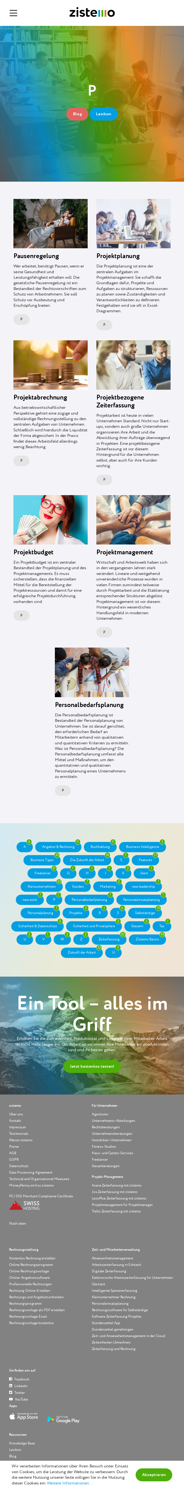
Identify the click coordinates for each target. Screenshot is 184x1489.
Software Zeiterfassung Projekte (116, 1316)
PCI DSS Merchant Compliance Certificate (41, 1196)
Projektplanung (118, 256)
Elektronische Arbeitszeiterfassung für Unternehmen (132, 1278)
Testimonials (19, 1134)
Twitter (17, 1393)
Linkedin (18, 1386)
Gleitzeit (98, 1284)
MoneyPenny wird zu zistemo (31, 1185)
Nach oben (17, 1223)
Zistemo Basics (150, 937)
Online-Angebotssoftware (29, 1278)
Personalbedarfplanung (92, 898)
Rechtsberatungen (106, 1127)
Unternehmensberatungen (112, 1134)
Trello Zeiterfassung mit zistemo (116, 1211)
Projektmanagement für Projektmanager (122, 1205)
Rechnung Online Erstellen (29, 1290)
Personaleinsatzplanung (144, 898)
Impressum (17, 1127)
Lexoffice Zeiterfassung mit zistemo (119, 1198)
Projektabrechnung (40, 397)
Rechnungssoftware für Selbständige (120, 1310)
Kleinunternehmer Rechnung (114, 1297)
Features (148, 858)
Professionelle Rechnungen (30, 1284)
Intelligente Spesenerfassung (114, 1290)
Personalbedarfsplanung (89, 705)
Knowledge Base (22, 1443)
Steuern (140, 924)
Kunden (81, 884)
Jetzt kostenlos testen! (92, 1066)
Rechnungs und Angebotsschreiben (36, 1297)
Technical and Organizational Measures (39, 1179)
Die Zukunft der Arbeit (90, 858)
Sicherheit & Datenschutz (40, 924)
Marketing (111, 884)
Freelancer (45, 871)
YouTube (18, 1399)
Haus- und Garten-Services (112, 1153)
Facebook (19, 1379)
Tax (164, 924)
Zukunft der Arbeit (85, 951)
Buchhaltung (103, 845)
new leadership (146, 884)
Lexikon (103, 114)
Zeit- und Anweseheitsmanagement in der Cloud (128, 1336)
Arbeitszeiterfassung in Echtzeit (116, 1265)
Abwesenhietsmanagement (112, 1258)
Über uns (16, 1114)
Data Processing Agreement (30, 1172)
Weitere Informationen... (69, 1483)
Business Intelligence (145, 845)
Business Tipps (45, 858)
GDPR (14, 1159)
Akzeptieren (154, 1475)
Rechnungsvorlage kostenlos (31, 1323)
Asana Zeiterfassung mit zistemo (117, 1185)
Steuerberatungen (106, 1166)
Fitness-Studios (104, 1146)
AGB (12, 1153)
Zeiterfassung (112, 937)
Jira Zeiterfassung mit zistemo (115, 1192)
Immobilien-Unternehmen (112, 1140)
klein (147, 871)
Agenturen (100, 1114)
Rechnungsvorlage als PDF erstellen (37, 1310)
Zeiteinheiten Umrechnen (111, 1342)
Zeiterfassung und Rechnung (114, 1349)
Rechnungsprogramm (25, 1303)
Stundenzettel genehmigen (112, 1329)
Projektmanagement (124, 552)
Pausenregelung (36, 256)
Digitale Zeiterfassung (109, 1271)
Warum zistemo (21, 1140)
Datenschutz (19, 1166)
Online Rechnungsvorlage (29, 1271)
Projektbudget (33, 552)
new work (33, 898)
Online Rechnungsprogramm (31, 1265)
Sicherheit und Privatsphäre (97, 924)
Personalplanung (43, 911)
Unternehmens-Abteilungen (113, 1121)
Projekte (78, 911)
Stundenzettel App (106, 1323)
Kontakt (15, 1121)
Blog (77, 114)
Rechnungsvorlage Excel (28, 1316)
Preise (14, 1146)
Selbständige (148, 911)
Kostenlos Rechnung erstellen (32, 1258)
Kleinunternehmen (45, 884)
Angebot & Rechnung (61, 845)
